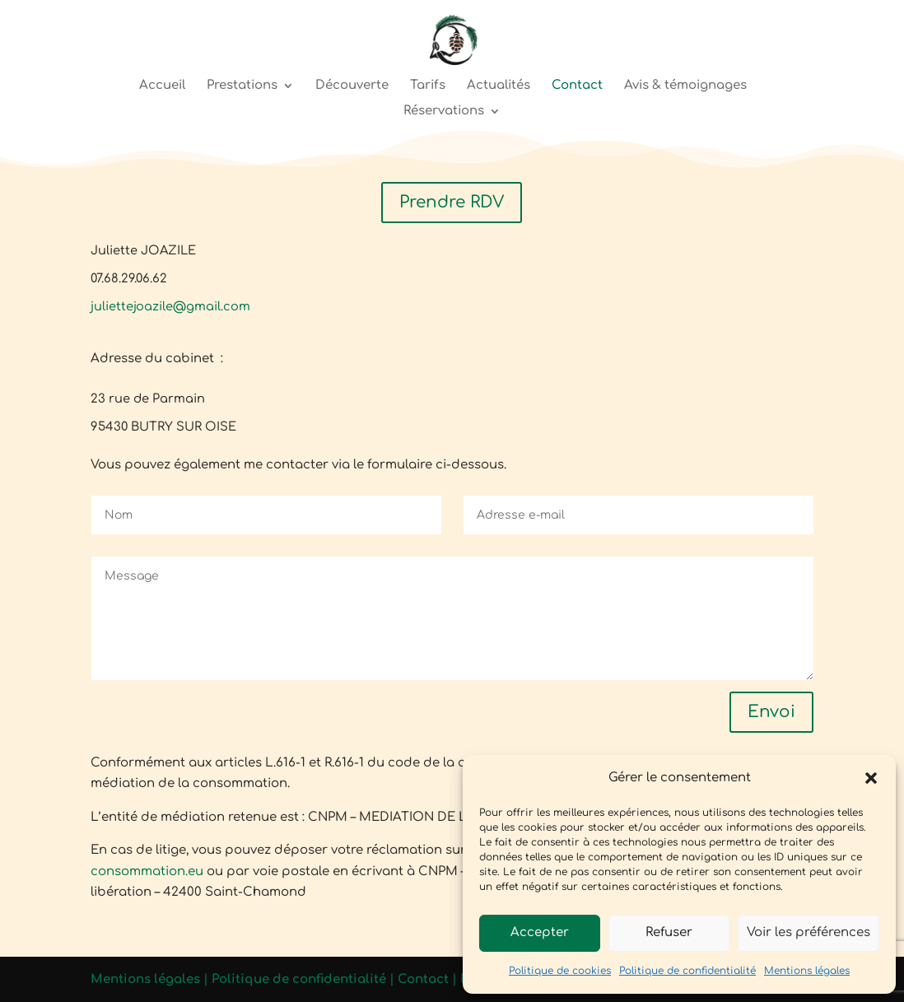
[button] (871, 778)
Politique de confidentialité (687, 970)
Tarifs (427, 86)
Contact (577, 86)
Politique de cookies (560, 970)
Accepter (539, 932)
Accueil (162, 86)
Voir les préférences (808, 932)
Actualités (498, 86)
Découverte (352, 86)
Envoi (771, 711)
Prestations (242, 86)
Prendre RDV (451, 202)
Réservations (443, 111)
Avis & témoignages (685, 86)
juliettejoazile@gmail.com (170, 306)
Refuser (668, 932)
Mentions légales (807, 970)
